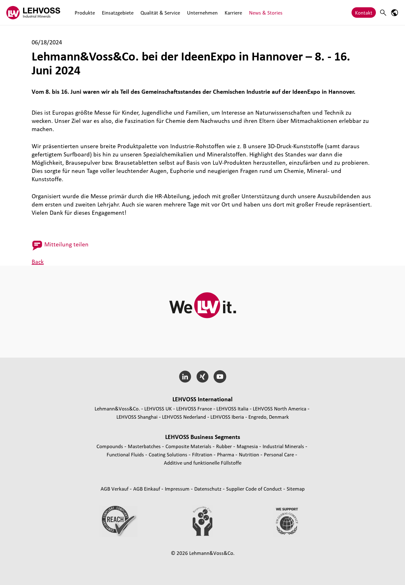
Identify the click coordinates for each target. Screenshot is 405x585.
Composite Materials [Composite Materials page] (189, 446)
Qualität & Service (160, 13)
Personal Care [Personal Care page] (279, 454)
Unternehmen (202, 13)
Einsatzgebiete (118, 13)
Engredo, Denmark (268, 417)
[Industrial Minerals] (33, 12)
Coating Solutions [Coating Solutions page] (169, 454)
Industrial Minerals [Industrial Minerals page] (284, 446)
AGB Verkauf (115, 489)
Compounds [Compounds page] (110, 446)
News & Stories (266, 13)
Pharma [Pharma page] (226, 454)
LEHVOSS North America (279, 408)
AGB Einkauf (147, 489)
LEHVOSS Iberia (227, 417)
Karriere (233, 13)
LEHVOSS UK (158, 408)
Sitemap (296, 489)
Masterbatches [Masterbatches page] (145, 446)
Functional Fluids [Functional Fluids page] (126, 454)
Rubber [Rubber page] (224, 446)
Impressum (178, 489)
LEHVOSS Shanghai (137, 417)
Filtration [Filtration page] (203, 454)
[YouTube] (219, 376)
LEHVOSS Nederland (184, 417)
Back (38, 261)
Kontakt (363, 13)
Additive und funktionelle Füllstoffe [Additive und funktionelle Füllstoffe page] (202, 463)
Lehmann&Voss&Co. (117, 408)
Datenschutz (208, 489)
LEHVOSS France (194, 408)
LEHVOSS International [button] (202, 399)
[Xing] (202, 376)
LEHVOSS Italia (232, 408)
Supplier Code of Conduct (254, 489)
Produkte (85, 13)
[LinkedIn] (185, 376)
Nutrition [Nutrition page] (249, 454)
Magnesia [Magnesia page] (248, 446)
